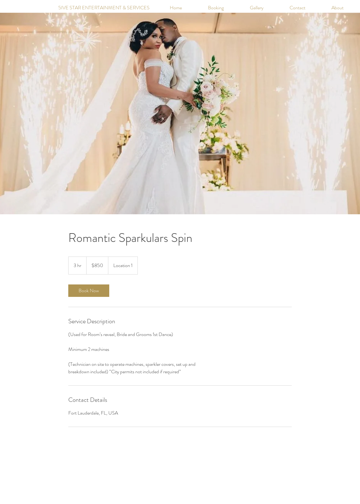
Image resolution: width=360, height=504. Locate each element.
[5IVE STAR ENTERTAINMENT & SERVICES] (91, 8)
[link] (88, 290)
